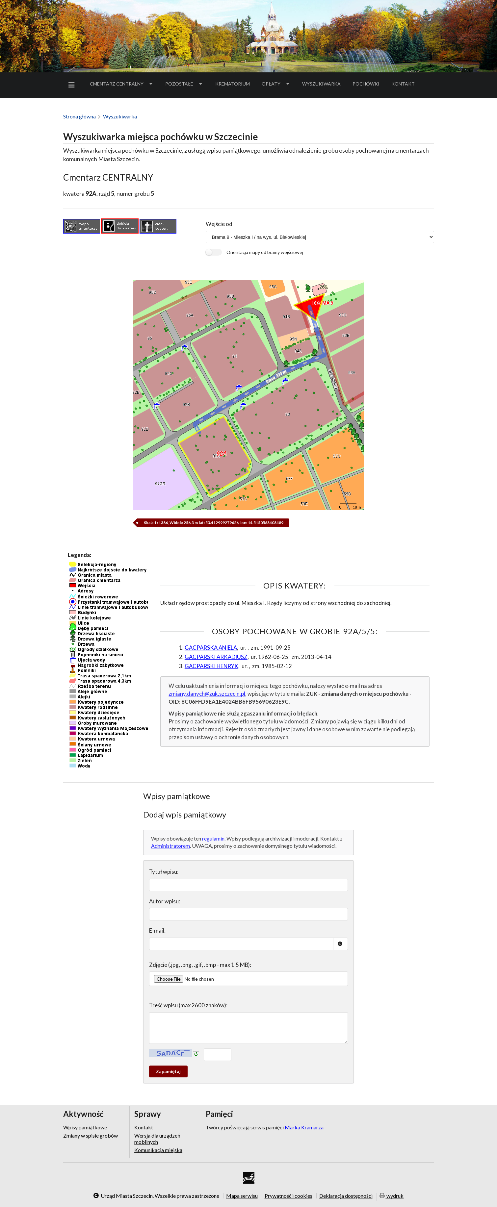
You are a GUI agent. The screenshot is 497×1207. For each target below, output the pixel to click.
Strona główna (79, 116)
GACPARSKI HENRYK (211, 666)
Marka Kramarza (304, 1127)
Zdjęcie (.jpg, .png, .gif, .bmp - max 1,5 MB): (200, 964)
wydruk (391, 1196)
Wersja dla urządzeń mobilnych (157, 1138)
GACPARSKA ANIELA (211, 647)
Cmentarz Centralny (122, 84)
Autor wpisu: (164, 901)
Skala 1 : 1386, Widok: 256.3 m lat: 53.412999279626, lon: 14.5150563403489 (213, 522)
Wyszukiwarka (321, 84)
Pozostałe (184, 84)
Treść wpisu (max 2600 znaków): (188, 1005)
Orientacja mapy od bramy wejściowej (264, 252)
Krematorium (232, 84)
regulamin (213, 838)
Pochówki (368, 85)
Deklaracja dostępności (346, 1195)
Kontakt (403, 84)
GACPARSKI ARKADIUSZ (216, 656)
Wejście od (219, 223)
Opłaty (276, 84)
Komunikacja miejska (158, 1150)
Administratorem (170, 845)
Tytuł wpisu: (163, 871)
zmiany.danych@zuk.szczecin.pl (207, 693)
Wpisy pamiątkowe (85, 1127)
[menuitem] (73, 85)
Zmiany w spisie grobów (90, 1135)
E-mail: (157, 930)
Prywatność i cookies (288, 1195)
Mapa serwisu (242, 1195)
